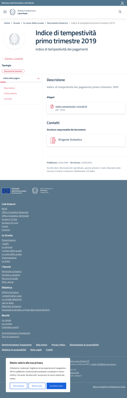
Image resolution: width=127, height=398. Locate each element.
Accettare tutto (56, 385)
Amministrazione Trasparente (16, 333)
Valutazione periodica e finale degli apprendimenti (26, 310)
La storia (6, 261)
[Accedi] (122, 2)
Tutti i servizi (8, 282)
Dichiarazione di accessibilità (84, 344)
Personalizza (18, 385)
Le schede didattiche (12, 299)
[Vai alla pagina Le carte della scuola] (33, 23)
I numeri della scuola (12, 250)
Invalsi (5, 226)
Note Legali (36, 349)
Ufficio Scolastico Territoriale (15, 215)
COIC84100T (73, 372)
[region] (38, 375)
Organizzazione (9, 257)
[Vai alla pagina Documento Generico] (57, 23)
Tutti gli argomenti (10, 336)
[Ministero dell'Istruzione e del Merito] (18, 2)
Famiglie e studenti (11, 275)
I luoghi (5, 243)
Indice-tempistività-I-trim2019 (71, 106)
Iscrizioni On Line (10, 222)
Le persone (7, 247)
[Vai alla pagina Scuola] (16, 23)
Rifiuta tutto (37, 385)
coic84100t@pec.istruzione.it (103, 364)
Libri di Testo (8, 302)
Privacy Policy (58, 344)
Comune (6, 229)
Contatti (8, 99)
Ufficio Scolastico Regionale (15, 212)
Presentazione (9, 240)
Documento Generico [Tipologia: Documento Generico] (13, 71)
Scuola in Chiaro (9, 219)
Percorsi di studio (10, 278)
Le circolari (7, 323)
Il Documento (10, 93)
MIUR (4, 208)
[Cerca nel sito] (120, 12)
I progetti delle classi (12, 295)
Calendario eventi (10, 327)
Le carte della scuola (12, 254)
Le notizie (6, 320)
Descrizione (9, 88)
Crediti (49, 349)
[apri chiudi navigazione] (5, 12)
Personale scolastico (11, 271)
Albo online (41, 344)
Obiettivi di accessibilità (14, 349)
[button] (21, 78)
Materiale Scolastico (11, 306)
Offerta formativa (10, 292)
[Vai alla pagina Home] (7, 23)
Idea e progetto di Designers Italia (109, 386)
